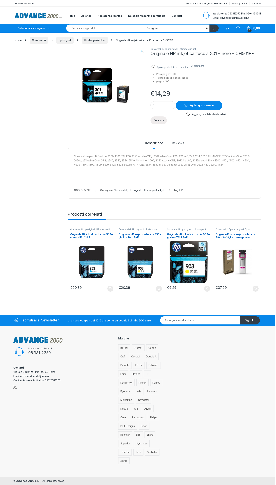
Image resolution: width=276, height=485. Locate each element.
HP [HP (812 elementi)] (147, 373)
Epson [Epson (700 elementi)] (138, 365)
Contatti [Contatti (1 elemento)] (135, 356)
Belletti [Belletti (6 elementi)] (124, 347)
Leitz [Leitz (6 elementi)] (138, 391)
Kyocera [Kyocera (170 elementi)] (125, 391)
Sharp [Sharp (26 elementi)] (150, 434)
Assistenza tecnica (110, 15)
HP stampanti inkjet (94, 40)
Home (71, 15)
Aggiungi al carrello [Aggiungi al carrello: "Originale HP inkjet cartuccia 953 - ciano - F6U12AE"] (110, 289)
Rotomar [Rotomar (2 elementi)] (125, 434)
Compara (199, 65)
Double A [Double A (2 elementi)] (151, 356)
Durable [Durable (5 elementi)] (124, 365)
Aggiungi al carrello (201, 105)
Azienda (86, 15)
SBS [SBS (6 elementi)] (138, 434)
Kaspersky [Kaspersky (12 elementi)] (126, 382)
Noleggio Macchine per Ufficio (146, 15)
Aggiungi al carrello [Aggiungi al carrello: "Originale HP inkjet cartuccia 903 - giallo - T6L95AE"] (207, 289)
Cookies (256, 3)
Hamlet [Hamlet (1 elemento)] (136, 373)
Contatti (176, 15)
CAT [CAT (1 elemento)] (122, 356)
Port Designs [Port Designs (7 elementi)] (127, 425)
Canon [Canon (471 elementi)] (152, 347)
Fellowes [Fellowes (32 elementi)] (154, 365)
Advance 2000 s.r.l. (28, 480)
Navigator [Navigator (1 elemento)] (143, 399)
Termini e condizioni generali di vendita (205, 3)
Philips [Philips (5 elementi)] (153, 417)
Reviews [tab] (178, 143)
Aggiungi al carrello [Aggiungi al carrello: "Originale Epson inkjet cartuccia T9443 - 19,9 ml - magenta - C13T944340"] (256, 289)
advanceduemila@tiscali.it (234, 17)
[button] (141, 51)
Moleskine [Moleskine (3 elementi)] (126, 399)
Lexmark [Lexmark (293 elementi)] (152, 391)
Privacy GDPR (239, 3)
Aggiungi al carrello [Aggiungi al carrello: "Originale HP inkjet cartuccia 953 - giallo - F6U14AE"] (159, 289)
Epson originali (236, 229)
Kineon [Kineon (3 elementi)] (142, 382)
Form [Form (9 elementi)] (123, 373)
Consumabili (39, 40)
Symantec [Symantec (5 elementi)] (142, 443)
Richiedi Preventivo (25, 3)
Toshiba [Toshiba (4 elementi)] (125, 452)
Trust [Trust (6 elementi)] (138, 452)
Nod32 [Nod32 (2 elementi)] (124, 408)
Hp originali (65, 40)
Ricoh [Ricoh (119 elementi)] (144, 425)
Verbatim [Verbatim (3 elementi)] (152, 452)
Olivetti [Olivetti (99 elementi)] (148, 408)
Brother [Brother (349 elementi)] (138, 347)
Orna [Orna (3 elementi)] (123, 417)
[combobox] (105, 28)
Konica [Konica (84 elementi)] (156, 382)
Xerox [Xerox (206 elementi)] (123, 460)
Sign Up (249, 320)
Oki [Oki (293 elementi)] (136, 408)
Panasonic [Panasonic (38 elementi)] (138, 417)
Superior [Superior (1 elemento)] (125, 443)
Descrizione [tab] (154, 143)
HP (181, 190)
